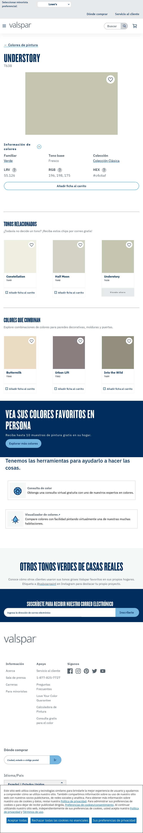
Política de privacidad (73, 801)
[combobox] (112, 26)
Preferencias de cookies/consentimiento (89, 805)
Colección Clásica (106, 161)
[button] (4, 26)
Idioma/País (14, 775)
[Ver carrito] (135, 26)
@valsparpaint (46, 584)
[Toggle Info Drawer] (87, 146)
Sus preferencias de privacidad (114, 820)
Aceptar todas (17, 820)
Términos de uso (33, 812)
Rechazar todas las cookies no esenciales (60, 820)
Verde (8, 161)
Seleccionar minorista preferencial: (15, 4)
